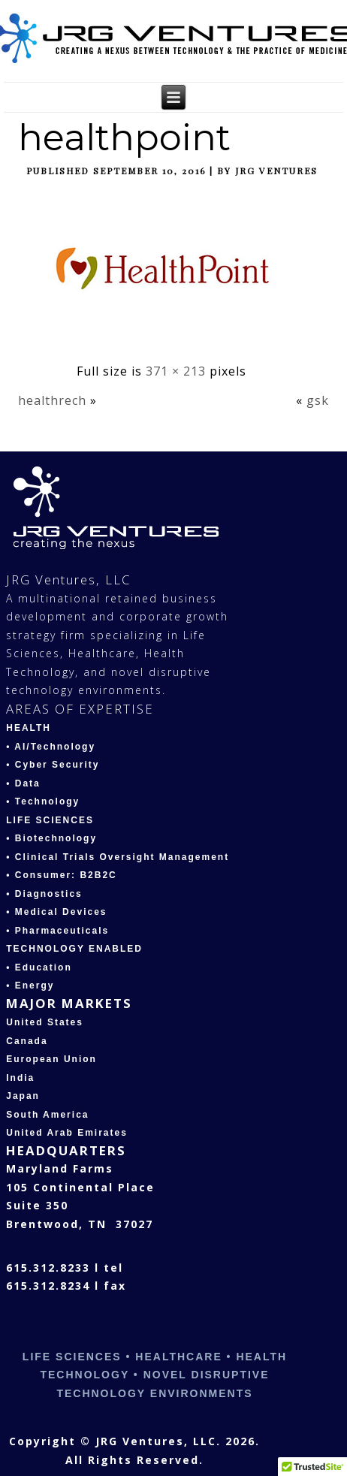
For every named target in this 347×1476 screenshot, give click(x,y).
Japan (23, 1096)
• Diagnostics (44, 894)
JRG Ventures (276, 171)
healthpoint (124, 137)
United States (44, 1022)
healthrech (52, 400)
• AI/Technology (50, 746)
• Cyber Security (52, 764)
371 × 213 (176, 371)
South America (47, 1114)
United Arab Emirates (67, 1132)
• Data (23, 783)
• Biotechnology (51, 838)
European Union (51, 1059)
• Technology (43, 801)
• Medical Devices (56, 912)
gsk (317, 400)
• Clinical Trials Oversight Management (117, 857)
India (20, 1078)
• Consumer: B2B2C (61, 875)
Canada (26, 1041)
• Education (39, 967)
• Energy (30, 985)
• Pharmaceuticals (57, 930)
